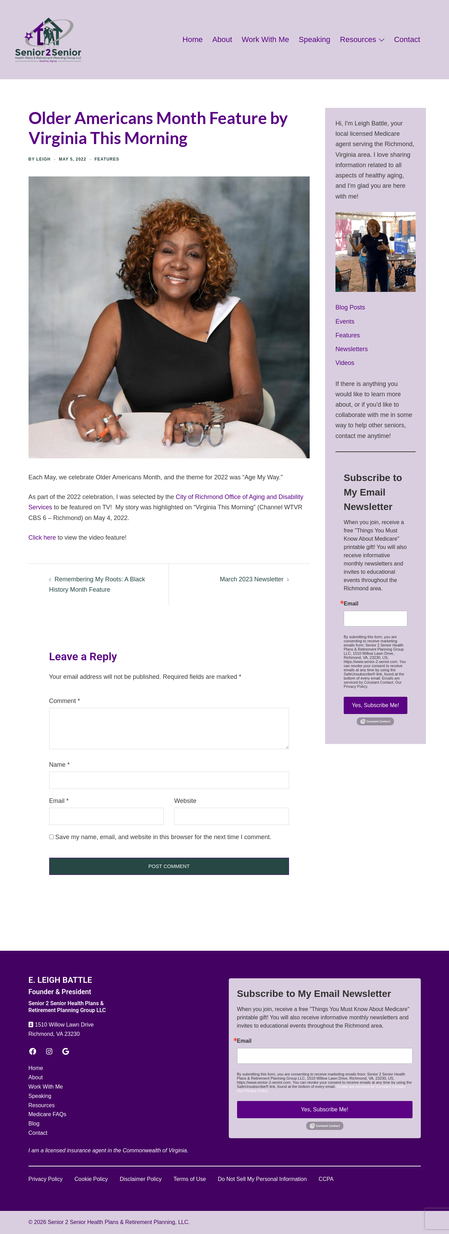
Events (344, 321)
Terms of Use (189, 1179)
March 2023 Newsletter (252, 579)
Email (59, 800)
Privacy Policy (46, 1179)
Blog (34, 1123)
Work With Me (265, 39)
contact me (350, 435)
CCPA (326, 1179)
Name (59, 764)
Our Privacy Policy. (253, 1091)
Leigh (43, 159)
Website (185, 800)
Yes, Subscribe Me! (375, 705)
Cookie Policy (91, 1179)
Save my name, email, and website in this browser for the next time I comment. (163, 837)
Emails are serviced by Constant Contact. (372, 680)
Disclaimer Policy (141, 1179)
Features (107, 159)
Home (192, 39)
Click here (42, 537)
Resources (358, 39)
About (222, 39)
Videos (344, 362)
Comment (64, 700)
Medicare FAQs (47, 1114)
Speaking (314, 39)
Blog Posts (350, 307)
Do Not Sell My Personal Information (262, 1179)
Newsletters (351, 349)
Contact (407, 39)
